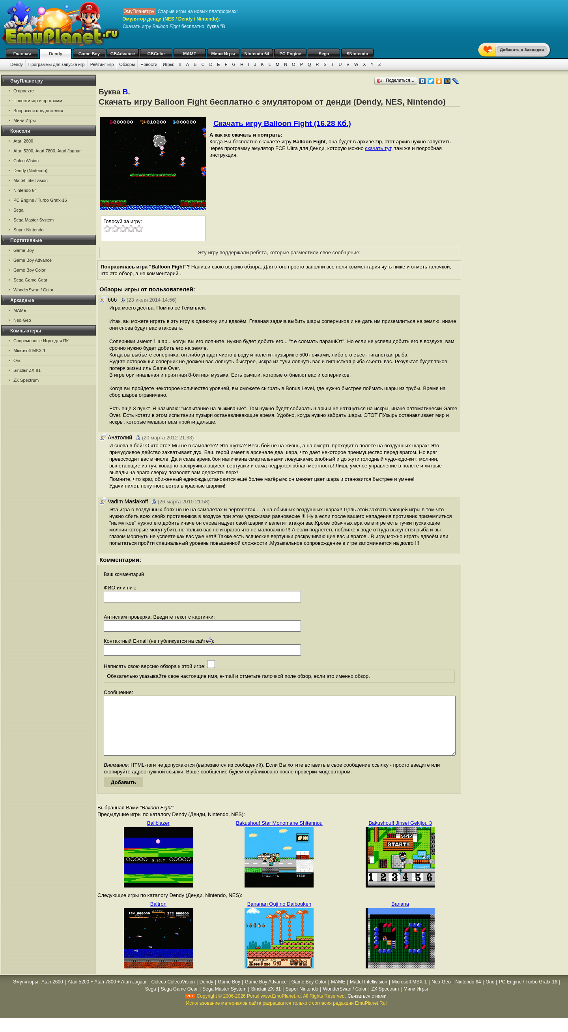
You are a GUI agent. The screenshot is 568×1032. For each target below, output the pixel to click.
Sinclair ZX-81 (27, 370)
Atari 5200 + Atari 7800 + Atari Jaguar (107, 993)
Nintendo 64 (257, 53)
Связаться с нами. (368, 1008)
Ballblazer (158, 835)
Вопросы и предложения (38, 110)
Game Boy (89, 53)
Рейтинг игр (102, 64)
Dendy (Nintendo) (30, 170)
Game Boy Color (29, 270)
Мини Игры (223, 53)
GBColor (156, 53)
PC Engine (290, 53)
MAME (189, 53)
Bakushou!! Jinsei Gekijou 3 (400, 835)
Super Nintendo (28, 229)
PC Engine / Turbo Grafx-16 (40, 200)
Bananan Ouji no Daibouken (279, 916)
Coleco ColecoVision (173, 993)
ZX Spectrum (26, 380)
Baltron (158, 916)
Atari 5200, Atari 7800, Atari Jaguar (47, 150)
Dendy (55, 53)
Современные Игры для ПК (41, 340)
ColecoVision (26, 160)
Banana (400, 916)
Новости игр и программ (37, 100)
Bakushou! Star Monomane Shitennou (279, 835)
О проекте (23, 90)
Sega (324, 53)
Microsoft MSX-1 (29, 350)
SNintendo (357, 53)
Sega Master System (33, 220)
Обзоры (127, 64)
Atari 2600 (23, 141)
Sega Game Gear (30, 280)
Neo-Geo (22, 320)
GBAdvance (122, 53)
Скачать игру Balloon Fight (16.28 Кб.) (282, 123)
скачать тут (378, 148)
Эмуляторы (25, 993)
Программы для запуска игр (56, 64)
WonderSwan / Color (33, 289)
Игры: (168, 64)
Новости (148, 64)
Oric (17, 360)
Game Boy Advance (32, 260)
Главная (22, 53)
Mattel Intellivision (30, 180)
